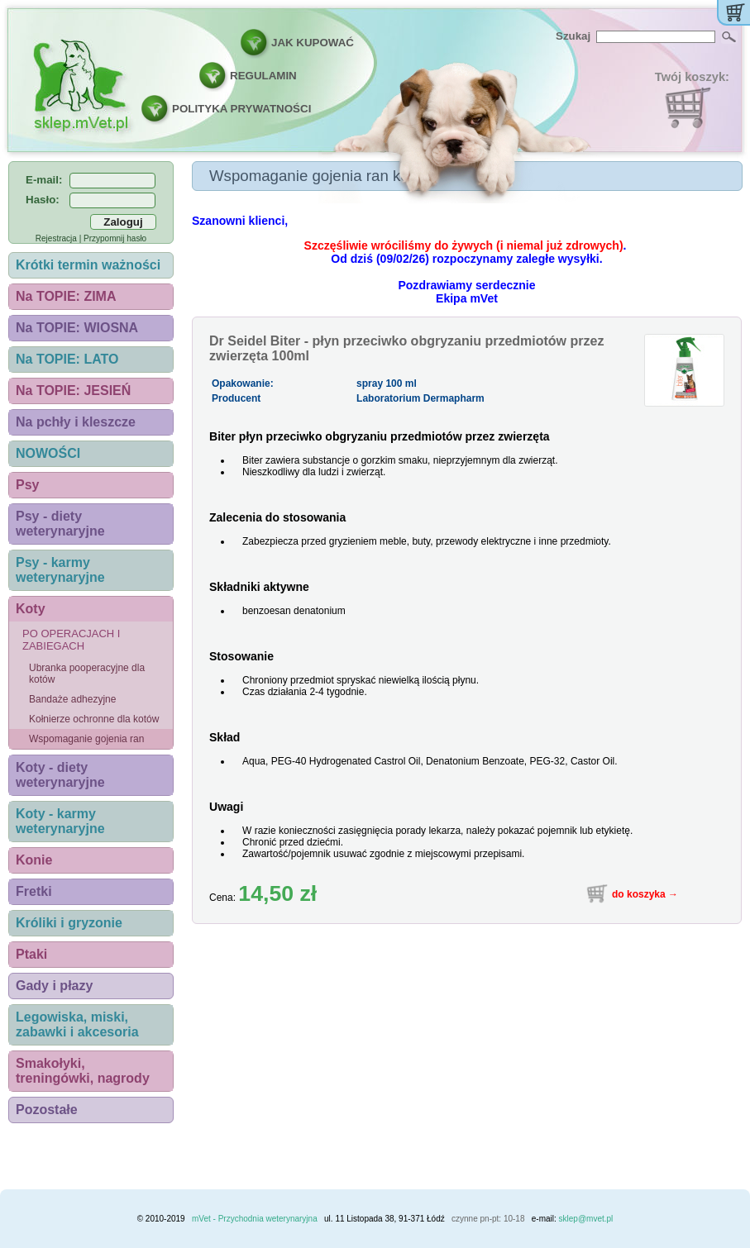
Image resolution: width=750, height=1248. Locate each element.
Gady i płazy (54, 986)
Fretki (34, 891)
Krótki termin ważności (88, 265)
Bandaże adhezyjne (72, 699)
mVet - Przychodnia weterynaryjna (255, 1218)
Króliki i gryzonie (69, 923)
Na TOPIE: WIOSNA (77, 328)
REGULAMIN (263, 75)
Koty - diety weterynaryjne (60, 774)
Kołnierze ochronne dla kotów (94, 719)
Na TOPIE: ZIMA (66, 296)
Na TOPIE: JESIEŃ (73, 390)
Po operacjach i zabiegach (71, 639)
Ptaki (31, 954)
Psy (27, 485)
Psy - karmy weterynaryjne (60, 569)
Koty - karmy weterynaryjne (60, 821)
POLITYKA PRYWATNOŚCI (241, 108)
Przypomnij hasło (115, 238)
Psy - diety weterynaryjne (60, 523)
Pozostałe (47, 1110)
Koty (30, 609)
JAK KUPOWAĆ (312, 42)
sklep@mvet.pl (586, 1218)
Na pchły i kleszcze (76, 422)
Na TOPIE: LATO (67, 359)
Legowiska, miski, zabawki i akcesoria (77, 1024)
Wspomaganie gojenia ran (86, 739)
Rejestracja (56, 238)
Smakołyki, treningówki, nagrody (83, 1070)
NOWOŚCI (48, 453)
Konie (34, 860)
